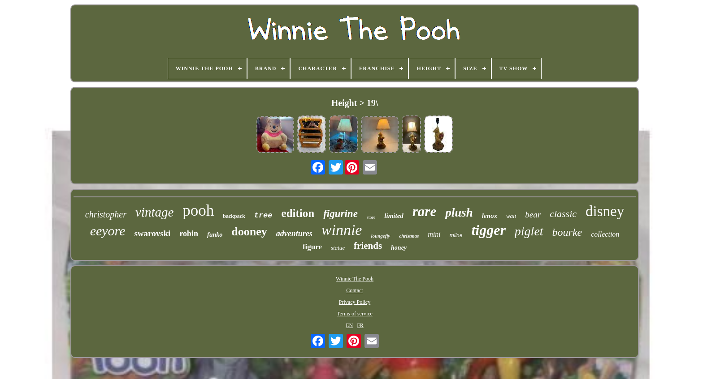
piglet (529, 231)
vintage (154, 212)
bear (533, 214)
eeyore (108, 230)
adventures (294, 233)
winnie (341, 229)
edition (298, 213)
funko (214, 234)
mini (434, 234)
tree (263, 215)
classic (563, 213)
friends (368, 245)
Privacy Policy (354, 302)
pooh (198, 210)
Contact (354, 290)
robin (188, 233)
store (371, 217)
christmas (409, 235)
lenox (489, 215)
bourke (567, 232)
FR (360, 325)
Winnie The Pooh (354, 279)
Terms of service (355, 314)
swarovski (152, 233)
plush (459, 212)
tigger (488, 230)
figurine (340, 213)
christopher (105, 214)
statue (338, 247)
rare (424, 211)
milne (456, 235)
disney (605, 211)
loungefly (380, 235)
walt (511, 216)
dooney (249, 231)
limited (394, 215)
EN (349, 325)
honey (399, 247)
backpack (234, 216)
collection (605, 234)
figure (312, 247)
